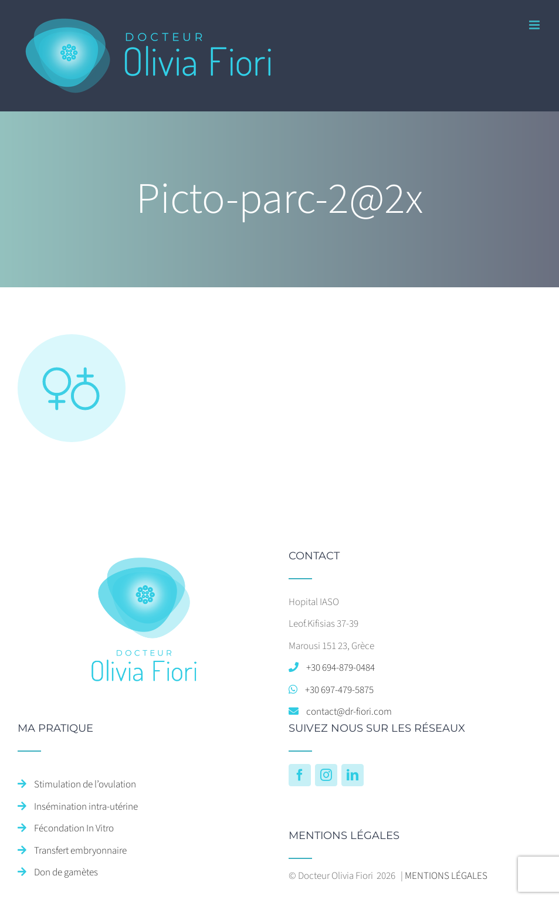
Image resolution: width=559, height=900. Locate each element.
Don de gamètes (66, 872)
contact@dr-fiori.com (349, 712)
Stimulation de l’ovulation (85, 784)
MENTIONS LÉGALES (446, 876)
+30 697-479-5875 (339, 690)
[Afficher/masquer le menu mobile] (535, 25)
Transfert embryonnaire (80, 851)
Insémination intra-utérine (86, 807)
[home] (144, 561)
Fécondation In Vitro (74, 828)
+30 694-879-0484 (340, 668)
